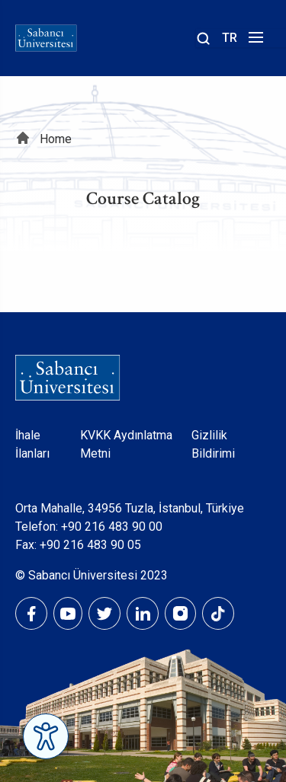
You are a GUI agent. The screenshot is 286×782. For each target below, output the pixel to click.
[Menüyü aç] (253, 41)
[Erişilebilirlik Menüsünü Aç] (46, 736)
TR (229, 37)
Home (56, 139)
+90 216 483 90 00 (111, 526)
